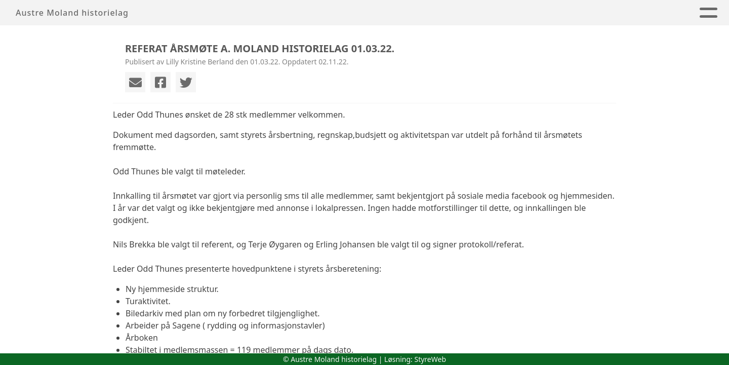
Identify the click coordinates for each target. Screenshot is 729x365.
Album (500, 13)
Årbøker (447, 13)
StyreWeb (430, 359)
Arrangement (379, 13)
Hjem (261, 13)
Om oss (307, 13)
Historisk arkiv (574, 13)
